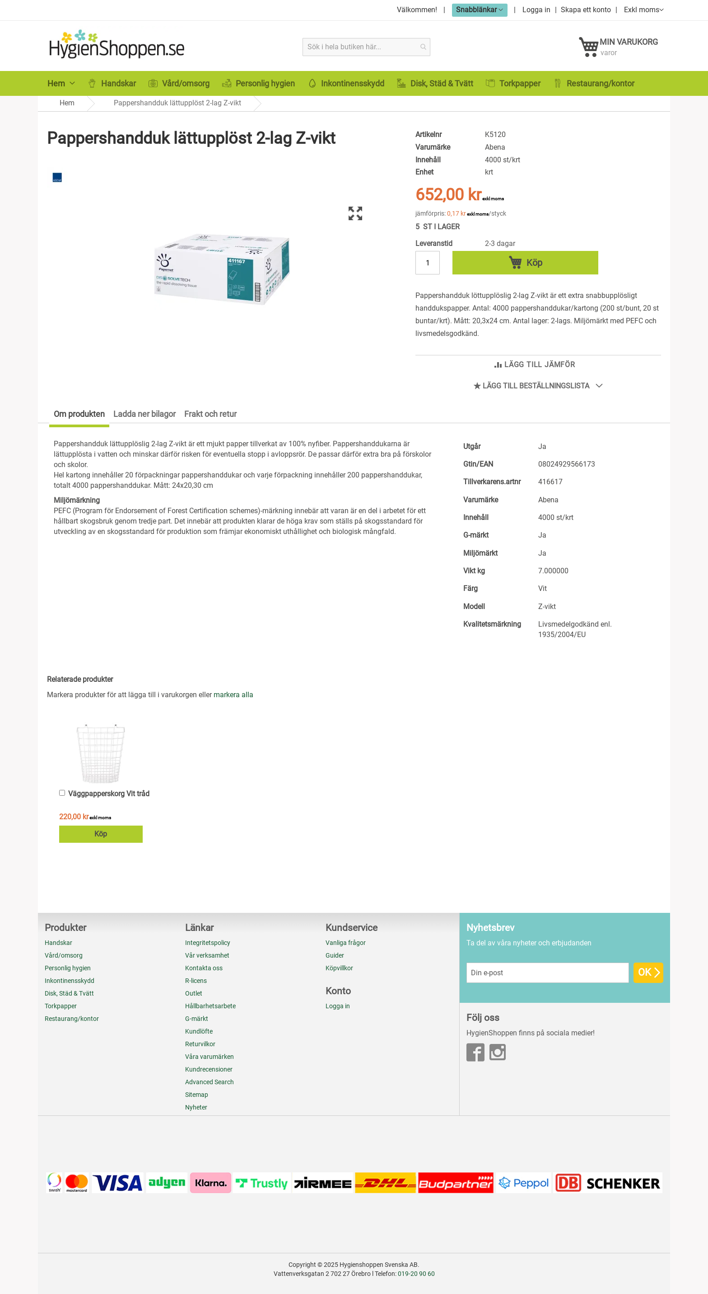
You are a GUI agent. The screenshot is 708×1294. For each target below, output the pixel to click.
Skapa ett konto (586, 9)
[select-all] (233, 699)
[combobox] (367, 47)
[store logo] (118, 46)
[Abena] (57, 191)
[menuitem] (61, 89)
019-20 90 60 (416, 1273)
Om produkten (79, 418)
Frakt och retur (210, 418)
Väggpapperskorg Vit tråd (108, 797)
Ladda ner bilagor (144, 418)
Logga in (536, 9)
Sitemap (196, 1095)
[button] (480, 9)
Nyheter (196, 1107)
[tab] (73, 419)
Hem (67, 108)
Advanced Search (209, 1082)
